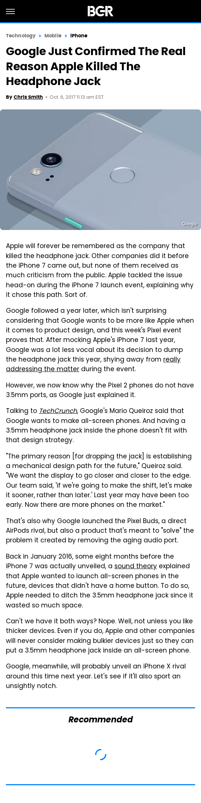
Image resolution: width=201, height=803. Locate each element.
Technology (21, 36)
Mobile (52, 36)
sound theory (135, 567)
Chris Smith (28, 97)
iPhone (79, 36)
